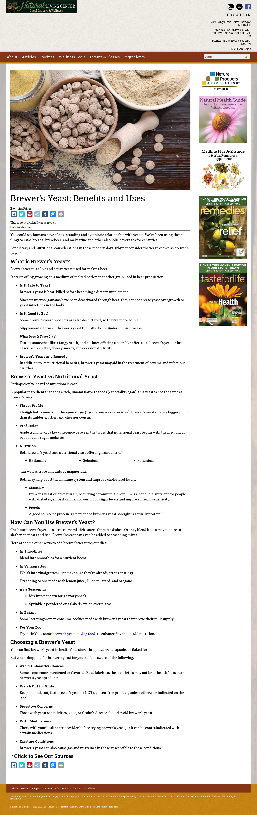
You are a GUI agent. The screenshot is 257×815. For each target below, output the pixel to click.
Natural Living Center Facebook (248, 7)
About (12, 56)
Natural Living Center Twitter (239, 7)
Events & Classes (105, 56)
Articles (29, 56)
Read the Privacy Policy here (105, 807)
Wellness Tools (72, 56)
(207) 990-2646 (241, 48)
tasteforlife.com (20, 227)
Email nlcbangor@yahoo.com (231, 7)
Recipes (47, 56)
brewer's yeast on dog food (73, 634)
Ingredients (134, 56)
